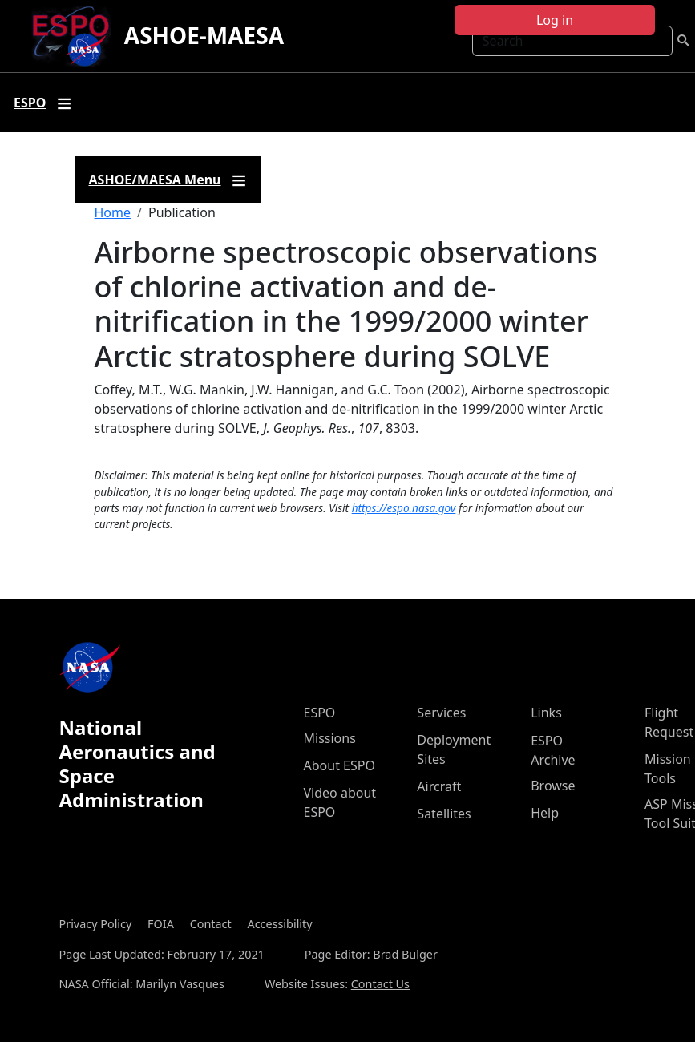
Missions (330, 738)
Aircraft (439, 786)
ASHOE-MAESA (204, 35)
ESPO (320, 712)
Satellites (444, 813)
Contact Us (380, 984)
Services (441, 712)
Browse (553, 785)
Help (545, 813)
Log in (554, 20)
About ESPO (339, 765)
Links (546, 712)
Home (113, 212)
